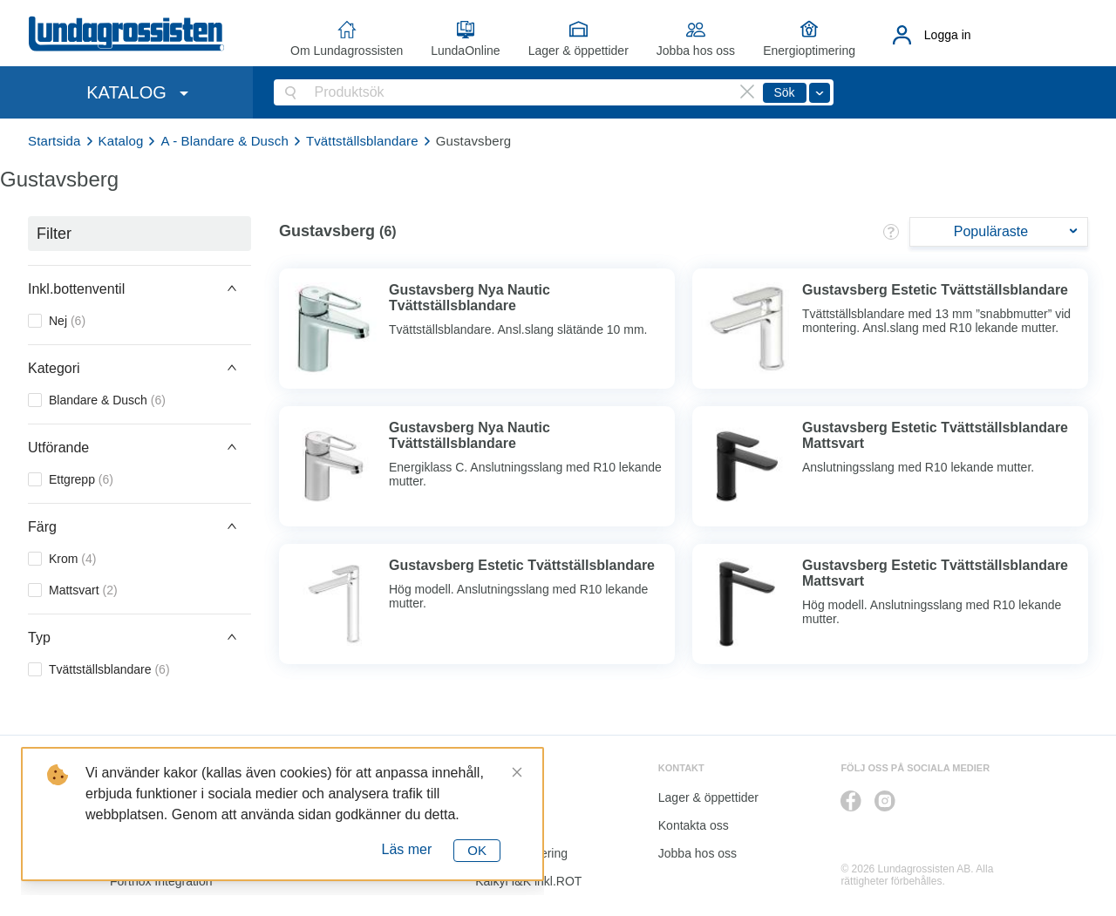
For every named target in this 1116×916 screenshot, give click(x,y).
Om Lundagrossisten (346, 51)
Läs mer (407, 849)
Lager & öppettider (578, 51)
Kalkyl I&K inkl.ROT (528, 881)
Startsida (54, 140)
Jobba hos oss (696, 51)
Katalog (121, 140)
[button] (139, 288)
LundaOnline (465, 51)
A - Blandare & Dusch (224, 140)
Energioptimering (809, 51)
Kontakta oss (693, 825)
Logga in (947, 35)
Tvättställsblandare (362, 140)
